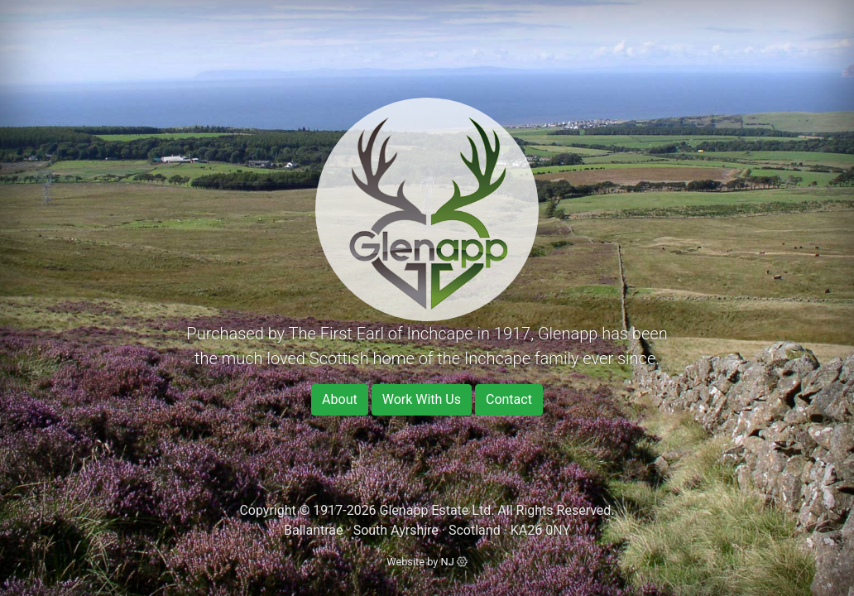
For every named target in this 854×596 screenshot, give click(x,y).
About (339, 399)
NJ (454, 561)
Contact (509, 399)
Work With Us (421, 399)
